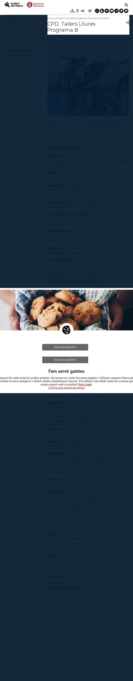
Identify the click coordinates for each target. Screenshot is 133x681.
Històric (105, 18)
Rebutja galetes (65, 347)
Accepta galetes (65, 359)
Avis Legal (85, 385)
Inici (49, 18)
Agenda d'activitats (89, 18)
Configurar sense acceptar (66, 388)
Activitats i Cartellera (64, 18)
